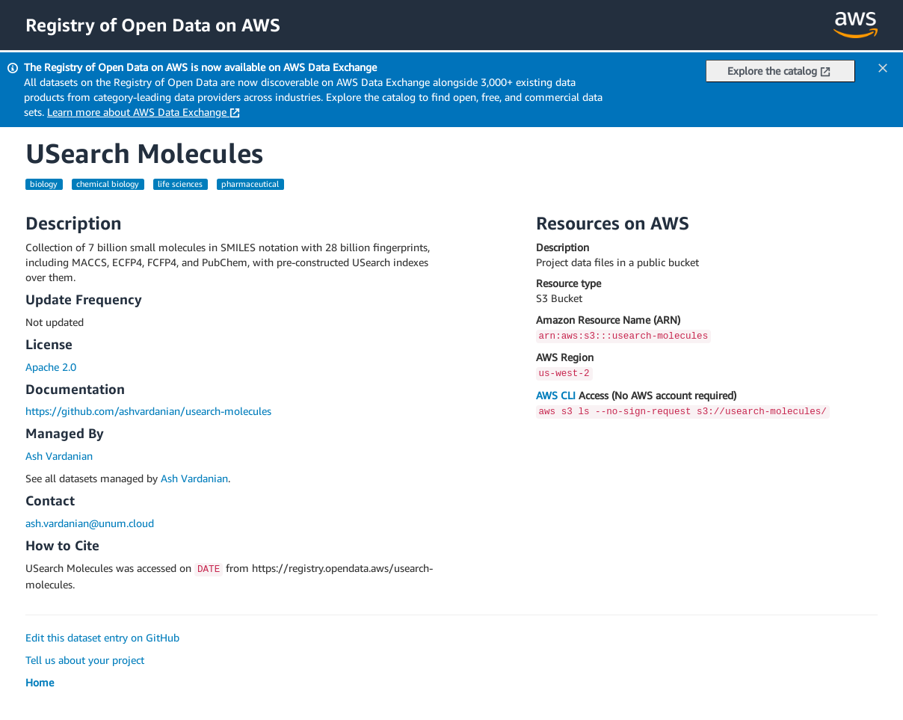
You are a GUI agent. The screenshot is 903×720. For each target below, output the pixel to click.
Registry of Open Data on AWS (152, 24)
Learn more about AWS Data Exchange (143, 111)
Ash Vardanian (59, 455)
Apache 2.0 (50, 366)
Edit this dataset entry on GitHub (102, 637)
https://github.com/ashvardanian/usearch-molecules (148, 410)
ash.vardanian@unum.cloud (89, 523)
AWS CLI (556, 395)
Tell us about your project (84, 659)
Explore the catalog (778, 70)
